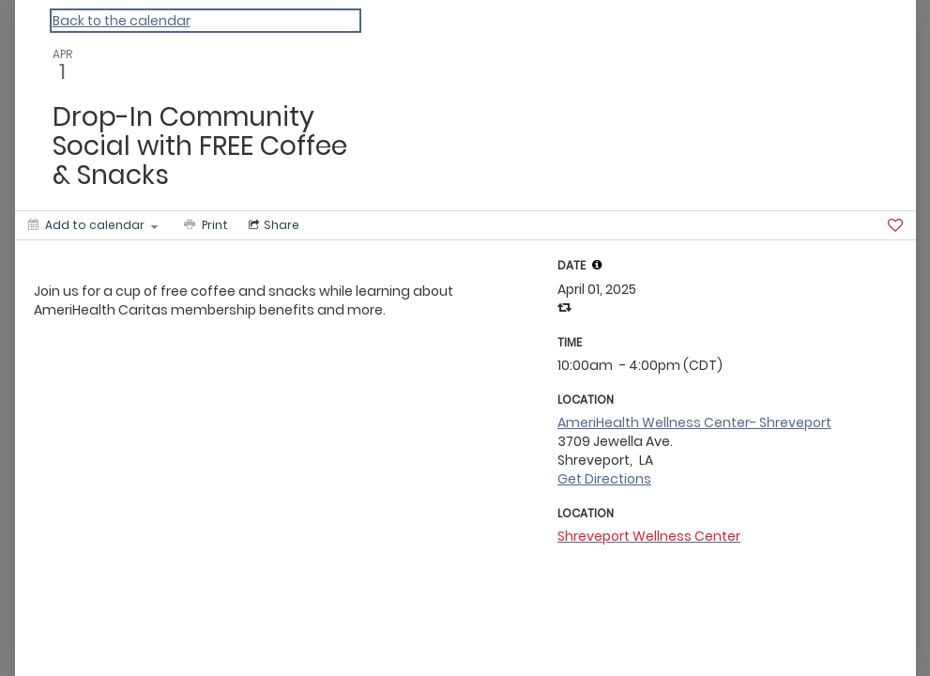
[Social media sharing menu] (272, 225)
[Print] (204, 225)
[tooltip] (597, 264)
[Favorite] (895, 225)
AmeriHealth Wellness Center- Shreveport (694, 422)
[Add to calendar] (93, 225)
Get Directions (604, 478)
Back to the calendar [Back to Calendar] (122, 20)
